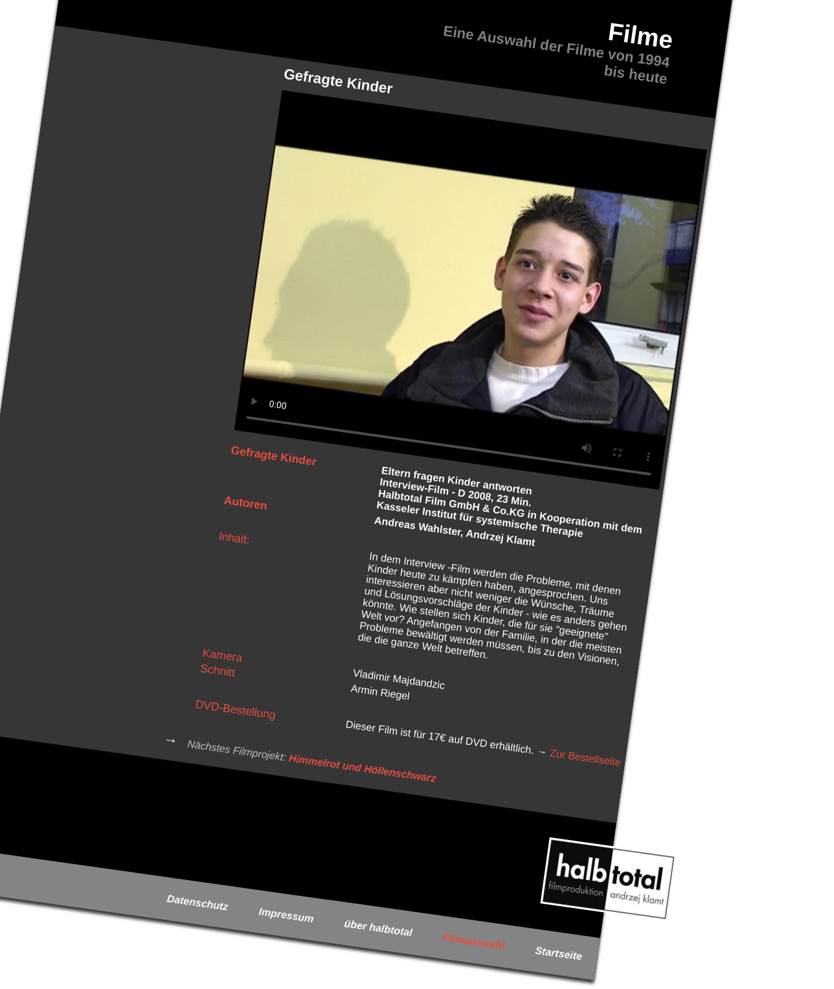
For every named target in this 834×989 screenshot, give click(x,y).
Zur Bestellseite (585, 757)
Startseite (559, 953)
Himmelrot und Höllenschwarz (362, 768)
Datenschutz (197, 902)
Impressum (286, 914)
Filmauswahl (473, 941)
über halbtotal (378, 928)
